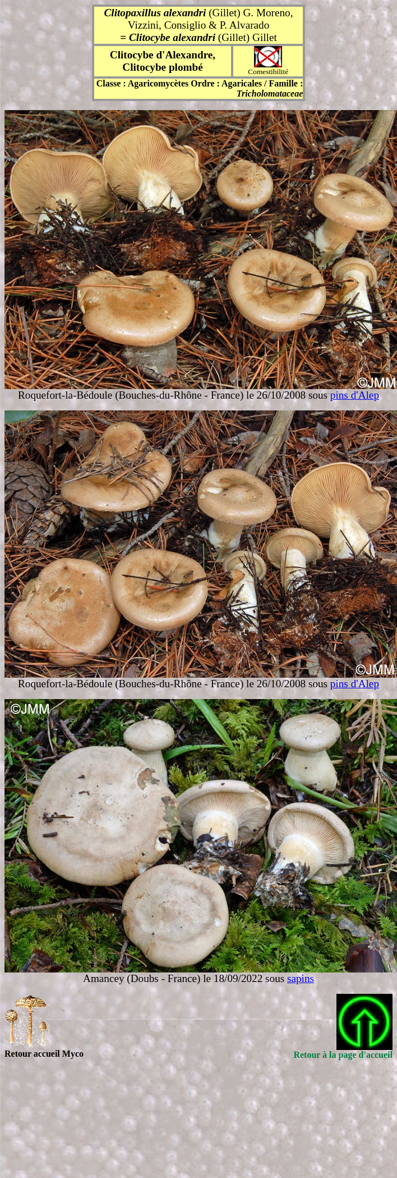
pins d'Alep (354, 395)
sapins (300, 978)
